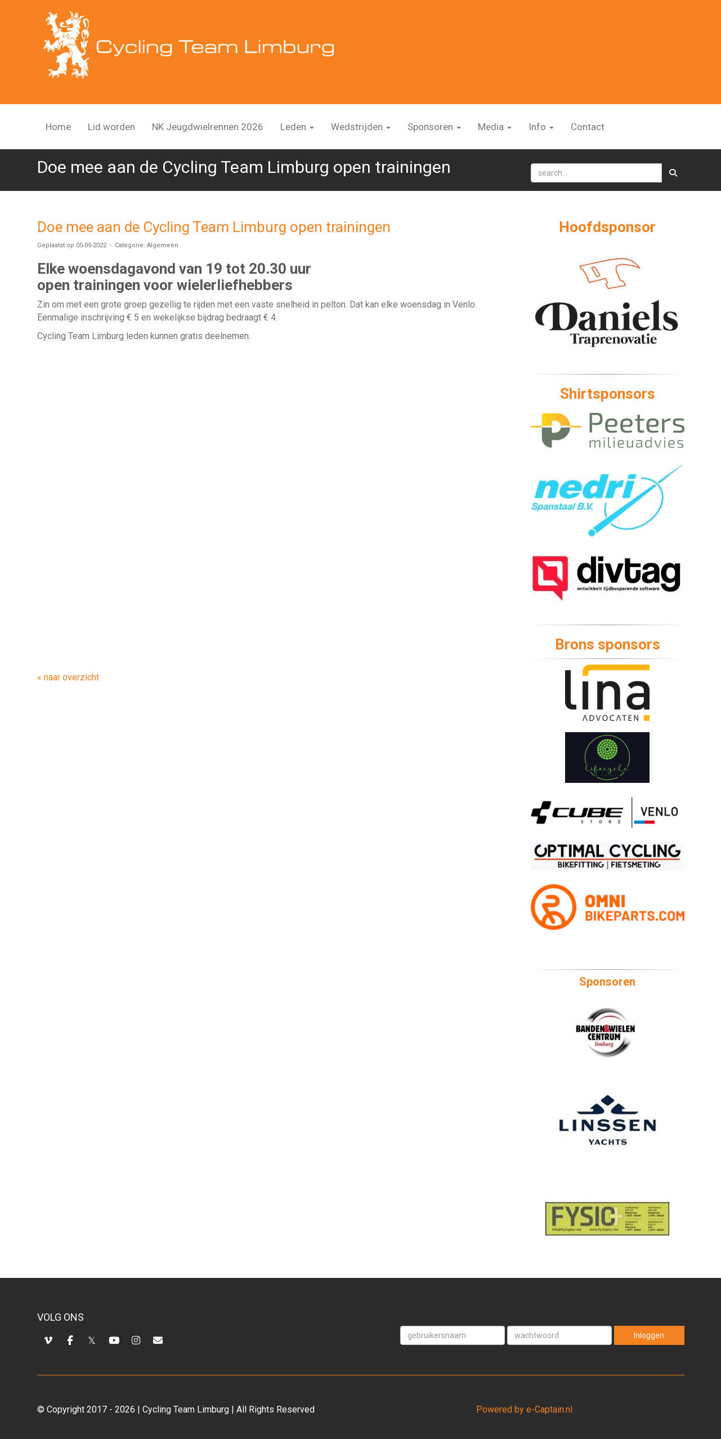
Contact (587, 126)
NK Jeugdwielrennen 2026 (207, 126)
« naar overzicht (68, 677)
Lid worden (111, 126)
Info (541, 126)
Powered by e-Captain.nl (524, 1409)
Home (58, 126)
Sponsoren (434, 126)
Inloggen (649, 1335)
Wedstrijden (361, 126)
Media (495, 126)
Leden (297, 126)
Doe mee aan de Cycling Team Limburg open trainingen (214, 227)
